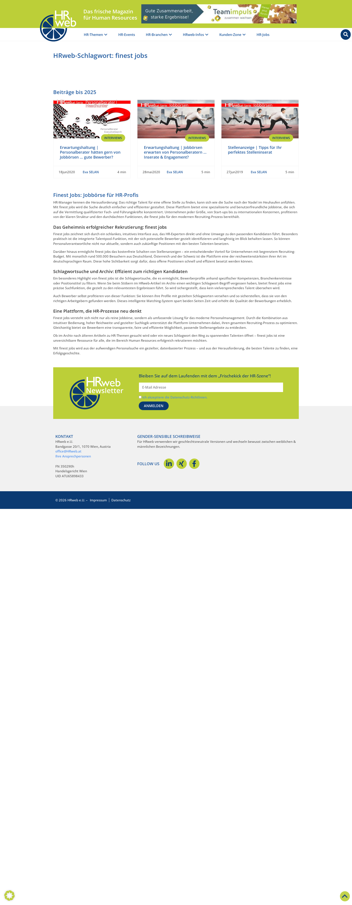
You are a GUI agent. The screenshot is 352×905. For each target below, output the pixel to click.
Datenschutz (121, 500)
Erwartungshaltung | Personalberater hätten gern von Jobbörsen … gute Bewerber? (90, 152)
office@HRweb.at (68, 451)
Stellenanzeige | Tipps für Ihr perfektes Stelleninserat (255, 150)
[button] (9, 895)
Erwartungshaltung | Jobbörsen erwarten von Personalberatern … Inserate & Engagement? (175, 152)
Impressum (98, 500)
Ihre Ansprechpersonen (73, 456)
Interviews (113, 138)
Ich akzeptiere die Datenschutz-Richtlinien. (174, 397)
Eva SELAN (91, 172)
